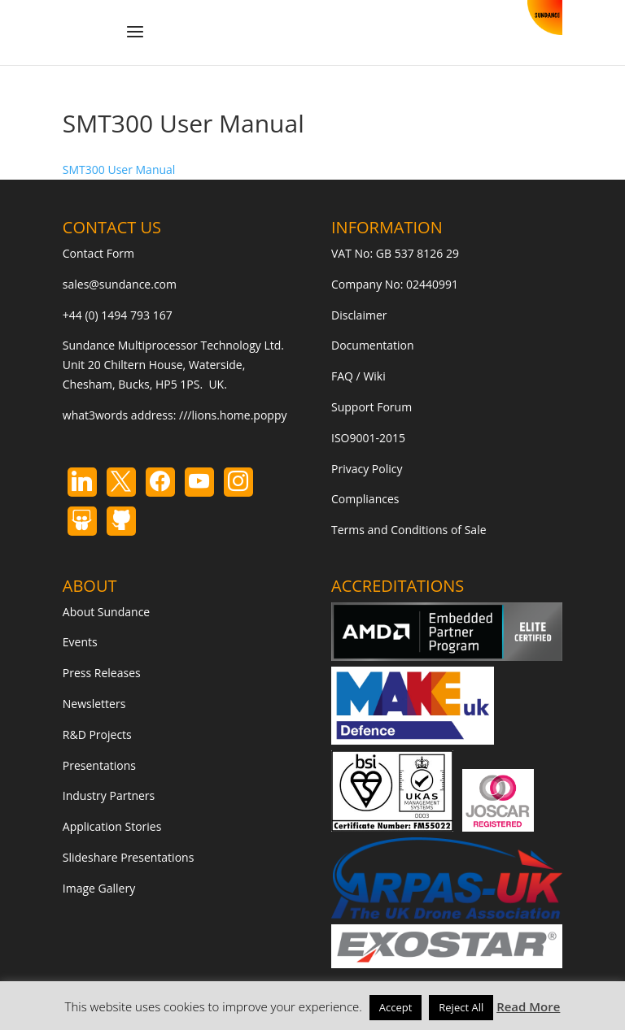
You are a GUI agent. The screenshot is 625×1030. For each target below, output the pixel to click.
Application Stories (112, 826)
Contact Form (98, 253)
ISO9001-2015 (368, 437)
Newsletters (94, 703)
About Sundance (106, 611)
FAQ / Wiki (358, 376)
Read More (528, 1006)
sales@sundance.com (120, 284)
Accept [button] (396, 1007)
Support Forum (371, 407)
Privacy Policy (366, 468)
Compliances (365, 498)
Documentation (372, 345)
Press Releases (102, 672)
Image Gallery (99, 888)
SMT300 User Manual (119, 169)
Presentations (99, 765)
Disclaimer (359, 315)
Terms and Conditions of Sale (409, 529)
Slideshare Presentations (128, 857)
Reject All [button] (461, 1007)
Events (80, 642)
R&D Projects (97, 734)
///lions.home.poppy (232, 415)
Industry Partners (109, 795)
